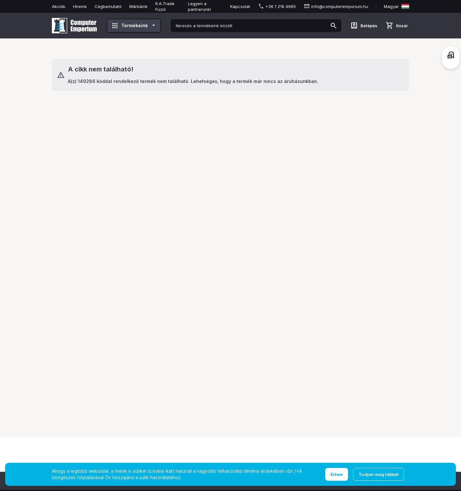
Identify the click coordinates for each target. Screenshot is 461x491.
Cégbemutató (108, 6)
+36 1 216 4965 (280, 6)
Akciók (58, 6)
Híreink (80, 6)
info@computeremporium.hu (339, 6)
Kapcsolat (240, 6)
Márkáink (138, 6)
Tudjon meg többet (379, 474)
